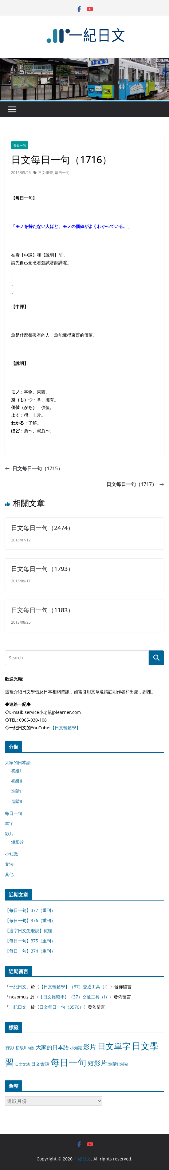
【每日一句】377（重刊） (30, 910)
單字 (9, 823)
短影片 (17, 842)
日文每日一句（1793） (42, 569)
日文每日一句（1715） (34, 468)
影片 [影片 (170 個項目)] (89, 1046)
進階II (16, 801)
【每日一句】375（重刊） (30, 941)
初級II (16, 781)
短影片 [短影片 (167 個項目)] (97, 1063)
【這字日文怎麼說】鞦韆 (28, 930)
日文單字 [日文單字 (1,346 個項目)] (114, 1046)
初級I (16, 771)
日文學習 (45, 172)
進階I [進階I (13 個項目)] (113, 1064)
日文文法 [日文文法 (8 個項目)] (22, 1064)
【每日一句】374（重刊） (30, 951)
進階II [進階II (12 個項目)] (124, 1064)
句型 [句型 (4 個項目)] (31, 1048)
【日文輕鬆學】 (65, 728)
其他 (9, 874)
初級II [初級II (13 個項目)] (20, 1048)
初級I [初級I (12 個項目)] (9, 1048)
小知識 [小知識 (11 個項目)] (76, 1048)
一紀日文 (17, 987)
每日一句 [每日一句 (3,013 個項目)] (68, 1062)
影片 (9, 833)
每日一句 (20, 145)
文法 (9, 864)
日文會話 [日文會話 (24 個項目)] (40, 1064)
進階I (16, 791)
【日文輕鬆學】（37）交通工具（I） (74, 987)
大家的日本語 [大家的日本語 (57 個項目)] (52, 1047)
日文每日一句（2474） (42, 528)
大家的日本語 (18, 762)
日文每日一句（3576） (61, 1007)
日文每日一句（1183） (42, 610)
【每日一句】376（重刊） (30, 920)
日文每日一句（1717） (135, 484)
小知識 (11, 854)
